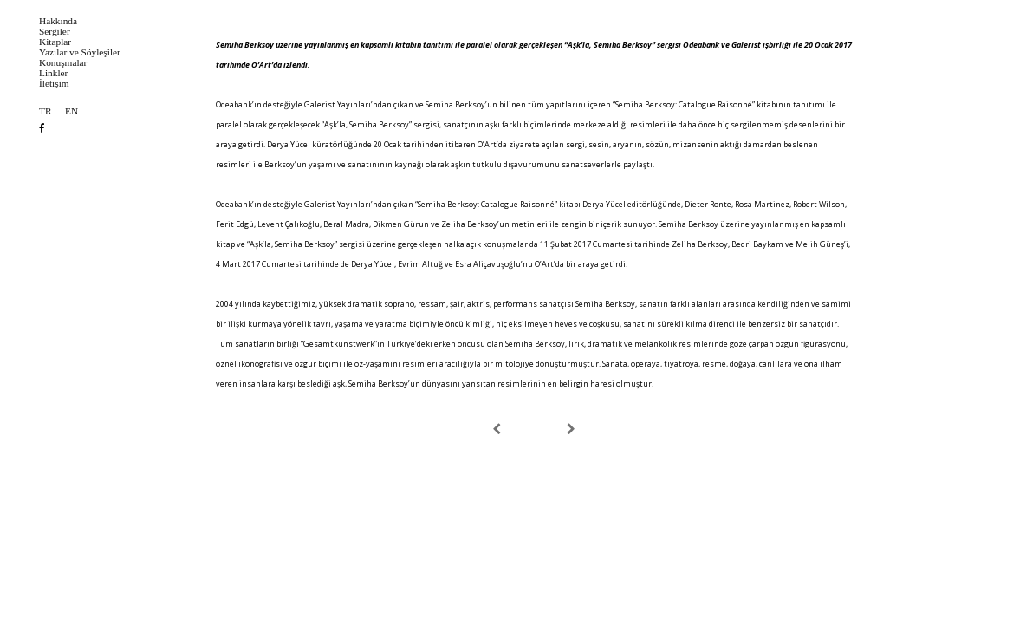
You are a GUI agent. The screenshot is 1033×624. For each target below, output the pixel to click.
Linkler (53, 73)
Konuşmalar (63, 63)
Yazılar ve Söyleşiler (79, 52)
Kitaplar (55, 42)
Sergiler (54, 31)
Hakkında (58, 21)
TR (45, 111)
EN (71, 111)
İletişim (54, 83)
